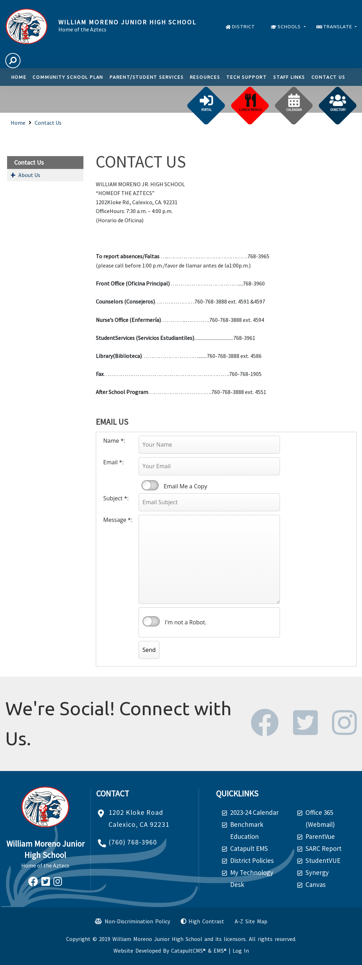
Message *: (117, 520)
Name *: (114, 441)
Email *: (113, 462)
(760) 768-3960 (133, 842)
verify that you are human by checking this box (151, 621)
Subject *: (116, 498)
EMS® (220, 950)
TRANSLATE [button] (338, 26)
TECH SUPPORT (246, 77)
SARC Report (323, 848)
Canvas (315, 884)
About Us (29, 174)
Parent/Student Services (146, 77)
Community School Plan (68, 77)
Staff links (289, 77)
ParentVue (320, 836)
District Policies (252, 860)
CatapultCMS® (188, 950)
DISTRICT (243, 26)
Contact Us (328, 77)
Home (19, 77)
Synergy (317, 872)
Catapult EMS (249, 848)
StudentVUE (322, 860)
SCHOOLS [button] (290, 26)
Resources (205, 77)
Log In (241, 950)
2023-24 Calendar (254, 812)
